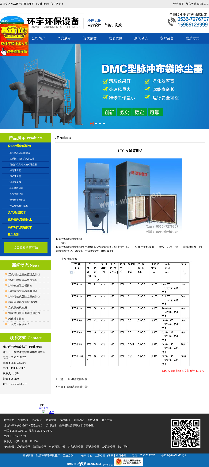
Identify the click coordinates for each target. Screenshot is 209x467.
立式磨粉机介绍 (17, 307)
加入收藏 (191, 3)
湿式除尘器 (15, 176)
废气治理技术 (17, 212)
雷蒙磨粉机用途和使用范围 (24, 313)
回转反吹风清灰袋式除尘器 (23, 164)
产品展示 (64, 38)
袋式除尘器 (23, 446)
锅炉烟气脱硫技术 (20, 219)
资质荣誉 (90, 38)
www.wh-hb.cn (19, 384)
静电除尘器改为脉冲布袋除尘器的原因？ (32, 302)
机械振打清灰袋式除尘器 (22, 158)
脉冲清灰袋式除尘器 (20, 152)
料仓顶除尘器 (16, 188)
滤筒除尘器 (15, 170)
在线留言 (93, 420)
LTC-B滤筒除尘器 (76, 379)
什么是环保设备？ (19, 324)
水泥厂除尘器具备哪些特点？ (25, 280)
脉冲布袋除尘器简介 (20, 285)
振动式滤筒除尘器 (77, 386)
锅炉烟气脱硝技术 (20, 227)
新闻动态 (141, 38)
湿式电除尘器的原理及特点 (24, 274)
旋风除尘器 (15, 182)
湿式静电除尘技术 (19, 205)
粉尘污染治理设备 (20, 146)
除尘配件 (14, 234)
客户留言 (167, 38)
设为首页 (178, 3)
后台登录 (108, 465)
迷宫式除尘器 (16, 194)
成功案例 (115, 38)
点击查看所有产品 (25, 247)
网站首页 (9, 420)
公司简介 (38, 38)
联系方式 (203, 3)
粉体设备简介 (16, 318)
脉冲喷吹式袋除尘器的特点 (24, 296)
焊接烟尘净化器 (17, 200)
